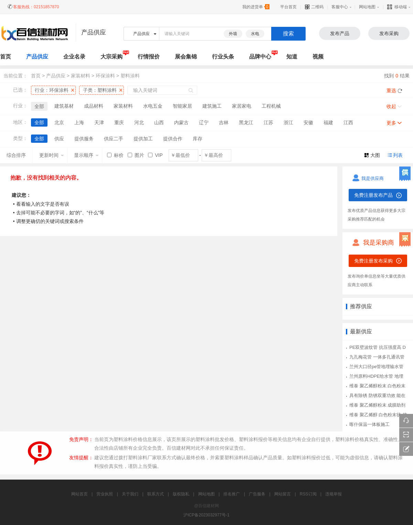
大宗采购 (111, 57)
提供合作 (172, 138)
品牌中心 (260, 57)
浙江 (288, 122)
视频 (318, 57)
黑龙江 (246, 122)
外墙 (233, 33)
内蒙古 (181, 122)
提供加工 (143, 138)
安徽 (308, 122)
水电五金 (152, 106)
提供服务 (84, 138)
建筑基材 (64, 106)
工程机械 (271, 106)
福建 (328, 122)
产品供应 (37, 57)
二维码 (314, 6)
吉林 (224, 122)
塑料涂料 (130, 75)
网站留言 (282, 494)
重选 (391, 90)
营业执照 (104, 494)
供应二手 (113, 138)
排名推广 (231, 494)
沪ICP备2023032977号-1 (206, 515)
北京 (59, 122)
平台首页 (288, 6)
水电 (255, 33)
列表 (398, 155)
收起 (391, 106)
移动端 (397, 6)
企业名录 (74, 57)
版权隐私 (181, 494)
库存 (197, 138)
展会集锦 (186, 57)
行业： (51, 90)
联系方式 (155, 494)
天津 (99, 122)
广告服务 (257, 494)
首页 (36, 75)
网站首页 (79, 494)
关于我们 (130, 494)
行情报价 (149, 57)
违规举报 (333, 494)
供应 (59, 138)
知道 (291, 57)
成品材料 (93, 106)
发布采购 (389, 33)
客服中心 (339, 6)
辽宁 (204, 122)
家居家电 (241, 106)
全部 (39, 106)
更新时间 (51, 155)
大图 (375, 155)
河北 (139, 122)
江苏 (268, 122)
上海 (79, 122)
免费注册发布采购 (373, 261)
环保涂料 (105, 75)
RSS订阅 (308, 494)
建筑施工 (212, 106)
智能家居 (182, 106)
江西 (348, 122)
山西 (159, 122)
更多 (391, 122)
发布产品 (339, 33)
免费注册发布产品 (373, 195)
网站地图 (367, 6)
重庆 (119, 122)
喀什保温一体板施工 (369, 424)
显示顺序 (86, 155)
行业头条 (223, 57)
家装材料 (80, 75)
